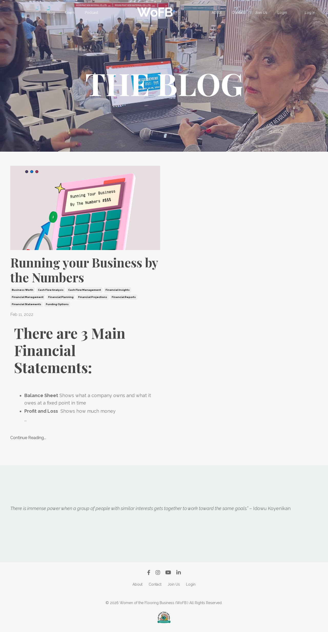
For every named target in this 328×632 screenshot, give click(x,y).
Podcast (91, 13)
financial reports (124, 297)
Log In (310, 13)
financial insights (118, 289)
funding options (57, 304)
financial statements (26, 304)
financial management (28, 297)
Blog (51, 13)
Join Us (261, 13)
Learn (70, 13)
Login (282, 13)
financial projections (92, 297)
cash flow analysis (51, 289)
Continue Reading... (28, 437)
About (217, 13)
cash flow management (84, 289)
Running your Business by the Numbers (84, 270)
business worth (22, 289)
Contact (238, 13)
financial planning (61, 297)
